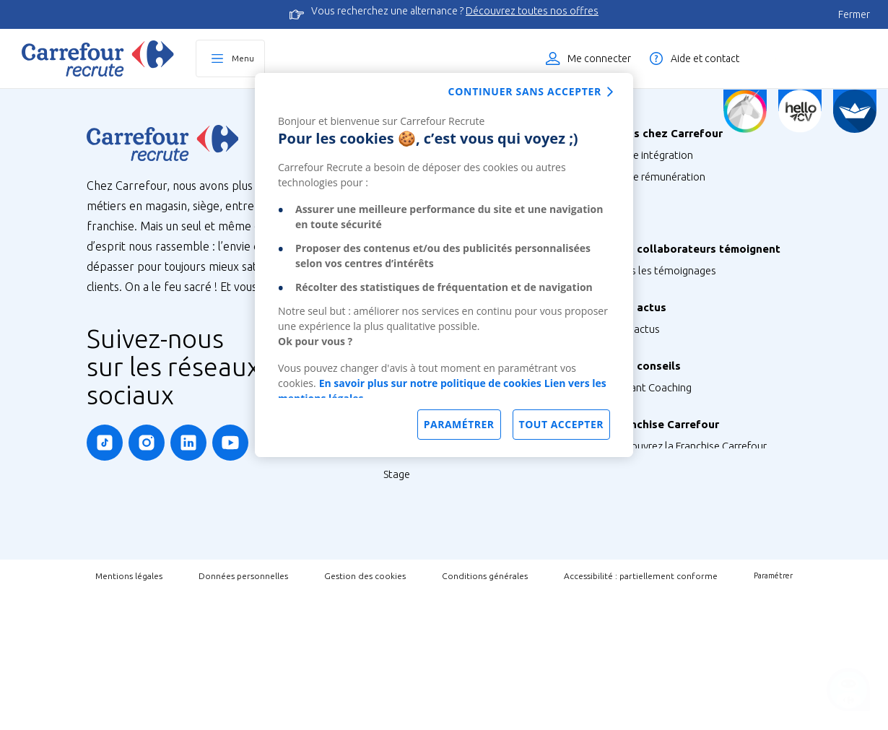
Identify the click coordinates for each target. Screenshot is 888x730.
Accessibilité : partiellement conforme (641, 713)
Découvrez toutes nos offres (532, 11)
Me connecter (599, 58)
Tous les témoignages (664, 315)
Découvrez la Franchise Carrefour (690, 536)
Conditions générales (485, 713)
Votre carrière (644, 241)
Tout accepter (561, 424)
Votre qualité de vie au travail (681, 263)
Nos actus (636, 389)
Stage (396, 559)
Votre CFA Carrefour (659, 220)
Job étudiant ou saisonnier (445, 646)
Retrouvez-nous (650, 410)
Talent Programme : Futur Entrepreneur (475, 624)
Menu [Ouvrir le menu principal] (243, 58)
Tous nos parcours (426, 516)
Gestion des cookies (365, 713)
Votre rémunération (659, 176)
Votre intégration (653, 155)
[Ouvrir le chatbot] (848, 690)
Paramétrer (773, 713)
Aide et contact (705, 58)
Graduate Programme (434, 581)
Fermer (854, 14)
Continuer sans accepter (524, 91)
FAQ (623, 484)
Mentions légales (128, 713)
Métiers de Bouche (427, 464)
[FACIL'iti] (854, 111)
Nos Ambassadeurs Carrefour (682, 337)
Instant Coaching (652, 462)
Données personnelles (243, 713)
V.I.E (393, 602)
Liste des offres (819, 58)
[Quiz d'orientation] (745, 111)
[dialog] (444, 265)
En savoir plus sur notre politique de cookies (430, 383)
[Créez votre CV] (800, 111)
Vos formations (649, 198)
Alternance (409, 537)
